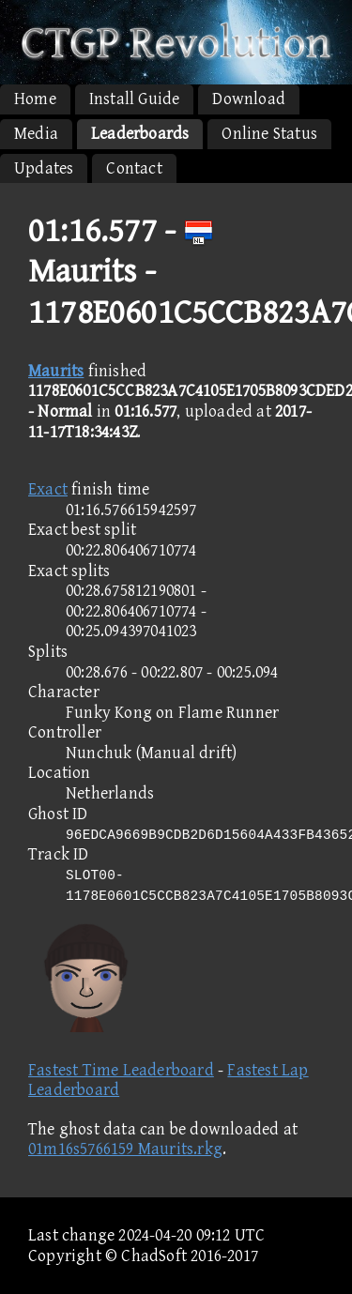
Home (35, 99)
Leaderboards (140, 134)
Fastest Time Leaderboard (121, 1070)
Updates (43, 168)
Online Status (269, 134)
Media (36, 134)
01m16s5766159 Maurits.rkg (125, 1149)
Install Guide (134, 99)
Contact (133, 168)
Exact (48, 489)
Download (248, 99)
